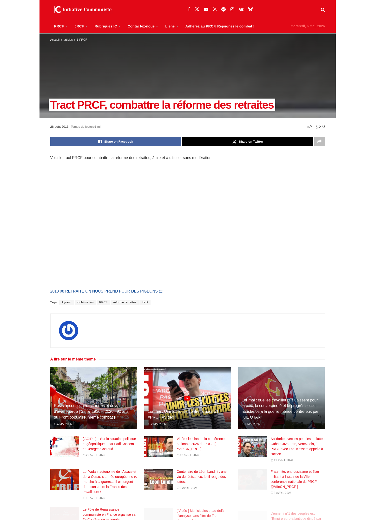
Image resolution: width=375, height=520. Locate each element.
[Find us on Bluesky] (250, 9)
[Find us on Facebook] (189, 9)
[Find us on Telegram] (223, 9)
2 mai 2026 (157, 424)
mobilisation (85, 302)
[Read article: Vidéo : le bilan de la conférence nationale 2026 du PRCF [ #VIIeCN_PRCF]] (158, 446)
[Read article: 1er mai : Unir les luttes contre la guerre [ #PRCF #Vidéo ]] (187, 398)
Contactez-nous (141, 26)
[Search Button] (323, 10)
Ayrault (67, 302)
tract (145, 302)
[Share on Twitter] (247, 141)
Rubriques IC (106, 26)
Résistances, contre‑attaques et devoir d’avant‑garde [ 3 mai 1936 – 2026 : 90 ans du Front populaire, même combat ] (91, 411)
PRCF (59, 26)
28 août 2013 (59, 126)
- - (89, 323)
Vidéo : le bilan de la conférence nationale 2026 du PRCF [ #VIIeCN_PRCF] (201, 444)
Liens (170, 26)
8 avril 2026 (281, 500)
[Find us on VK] (241, 9)
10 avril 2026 (94, 500)
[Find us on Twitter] (197, 9)
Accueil (55, 39)
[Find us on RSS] (215, 9)
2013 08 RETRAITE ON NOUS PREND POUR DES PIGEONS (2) (107, 291)
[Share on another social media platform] (319, 141)
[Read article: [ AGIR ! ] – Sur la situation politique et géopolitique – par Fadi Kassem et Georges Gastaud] (64, 446)
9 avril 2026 (187, 491)
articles (68, 39)
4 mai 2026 (63, 424)
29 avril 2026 (94, 455)
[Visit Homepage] (81, 9)
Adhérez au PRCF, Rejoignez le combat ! (220, 26)
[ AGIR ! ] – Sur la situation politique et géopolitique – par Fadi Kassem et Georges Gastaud (109, 444)
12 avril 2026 (188, 455)
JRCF (79, 26)
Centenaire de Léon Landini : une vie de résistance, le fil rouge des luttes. (202, 480)
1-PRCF (82, 39)
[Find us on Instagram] (232, 9)
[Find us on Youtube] (206, 9)
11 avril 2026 (282, 460)
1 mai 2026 (251, 424)
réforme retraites (125, 302)
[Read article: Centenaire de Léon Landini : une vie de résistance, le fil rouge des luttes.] (158, 483)
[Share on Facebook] (115, 141)
